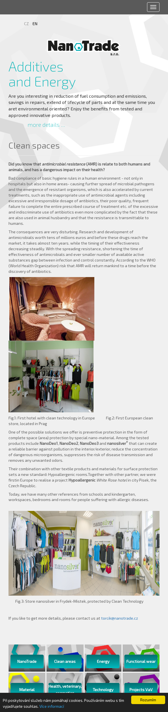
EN (35, 23)
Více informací (51, 706)
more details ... (46, 124)
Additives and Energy (42, 74)
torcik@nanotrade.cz (119, 618)
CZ (27, 23)
